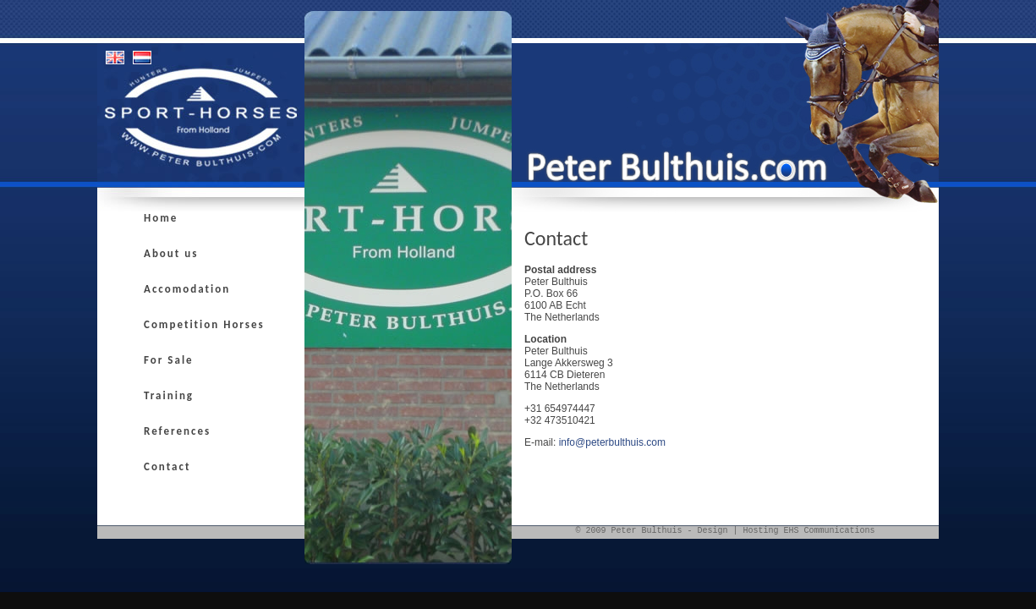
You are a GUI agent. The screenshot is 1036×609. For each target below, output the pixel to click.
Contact (167, 466)
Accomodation (187, 289)
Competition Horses (204, 324)
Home (161, 217)
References (177, 431)
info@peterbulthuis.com (612, 442)
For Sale (169, 360)
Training (169, 395)
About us (171, 253)
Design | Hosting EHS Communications (785, 530)
